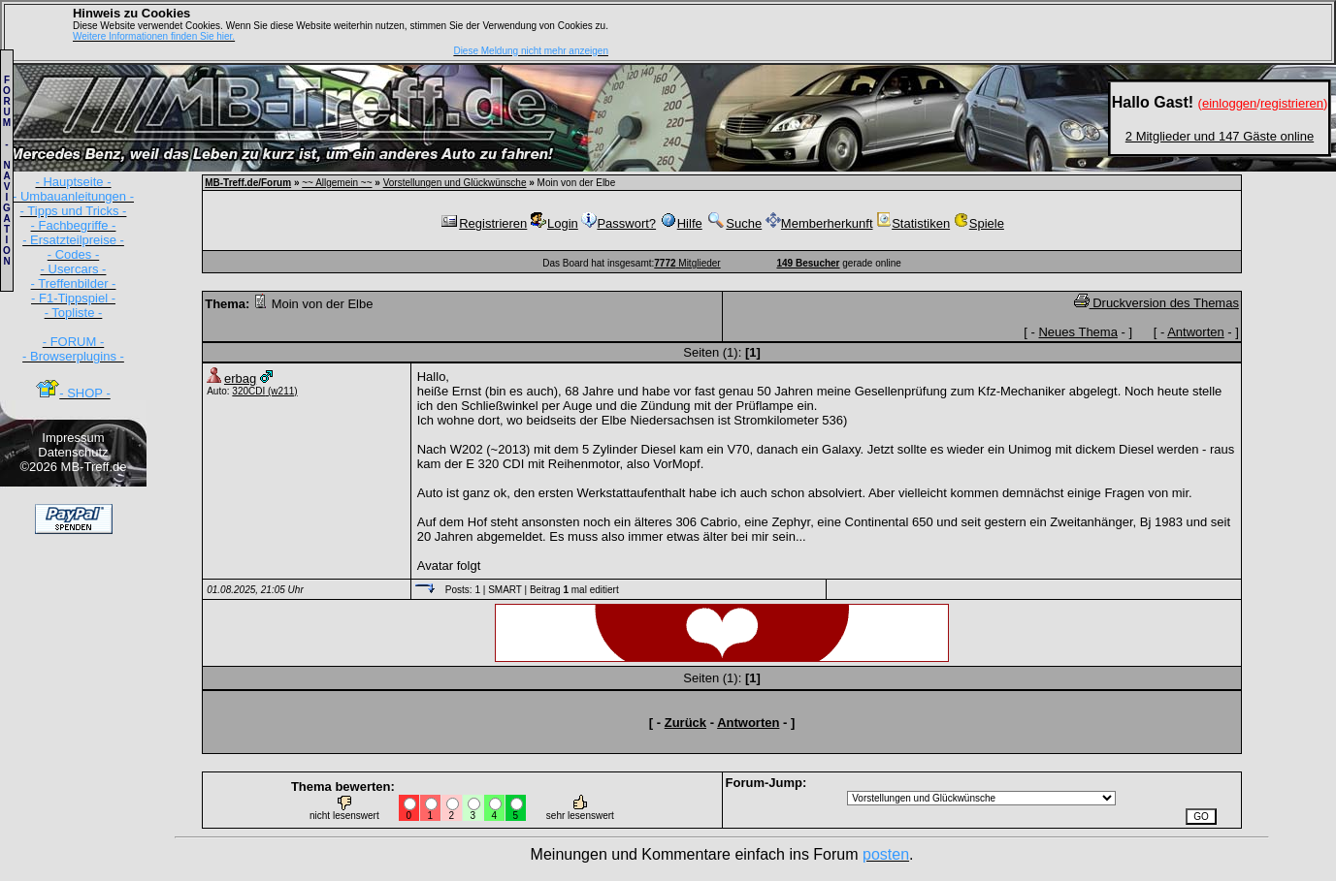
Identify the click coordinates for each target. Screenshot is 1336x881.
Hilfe (681, 223)
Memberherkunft (819, 223)
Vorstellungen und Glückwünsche (455, 182)
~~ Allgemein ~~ (337, 182)
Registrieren (483, 223)
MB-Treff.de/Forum (248, 182)
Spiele (979, 223)
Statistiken (913, 223)
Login (554, 223)
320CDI (248, 391)
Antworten (1195, 332)
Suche (733, 223)
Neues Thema (1077, 332)
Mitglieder (687, 263)
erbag (240, 378)
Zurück (685, 722)
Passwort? (618, 223)
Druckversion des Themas (1156, 303)
